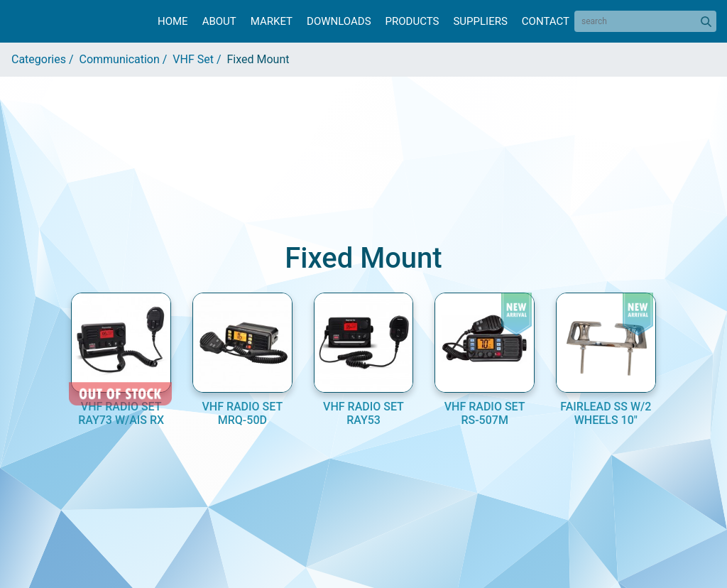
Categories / (45, 59)
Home (173, 21)
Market (272, 21)
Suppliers (480, 21)
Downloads (339, 21)
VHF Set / (199, 59)
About (219, 21)
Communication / (126, 59)
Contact (545, 21)
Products (412, 21)
